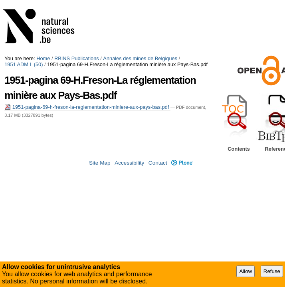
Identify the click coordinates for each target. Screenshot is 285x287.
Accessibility (129, 163)
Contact (157, 163)
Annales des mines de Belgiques (140, 58)
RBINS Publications (76, 58)
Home (43, 58)
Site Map (100, 163)
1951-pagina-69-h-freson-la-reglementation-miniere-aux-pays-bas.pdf (87, 107)
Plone (182, 163)
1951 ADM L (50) (23, 64)
